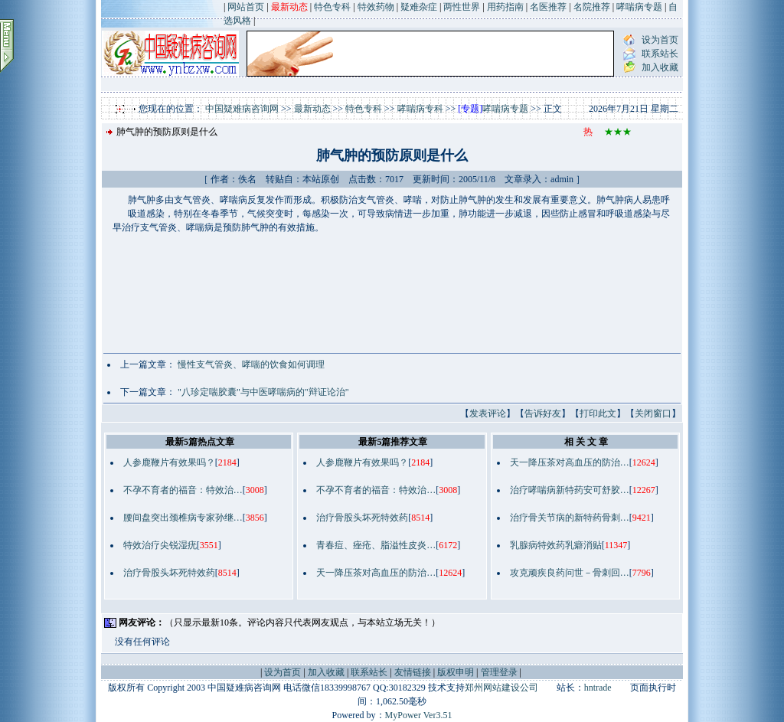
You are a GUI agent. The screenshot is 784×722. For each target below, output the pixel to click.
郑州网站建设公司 (501, 687)
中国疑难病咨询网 (242, 108)
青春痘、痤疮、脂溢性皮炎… (376, 545)
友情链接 (412, 672)
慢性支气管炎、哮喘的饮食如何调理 (251, 364)
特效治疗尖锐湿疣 (160, 545)
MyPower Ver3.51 (418, 715)
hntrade (598, 687)
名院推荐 (591, 7)
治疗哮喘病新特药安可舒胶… (569, 490)
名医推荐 (548, 7)
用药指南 (505, 7)
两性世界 (461, 7)
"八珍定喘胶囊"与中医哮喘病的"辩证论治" (263, 392)
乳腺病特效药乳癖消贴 (556, 545)
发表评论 (487, 413)
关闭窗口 (653, 413)
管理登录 (499, 672)
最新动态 (312, 108)
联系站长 (660, 53)
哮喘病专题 (639, 7)
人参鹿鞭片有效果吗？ (169, 462)
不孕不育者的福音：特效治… (183, 490)
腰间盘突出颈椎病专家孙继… (183, 517)
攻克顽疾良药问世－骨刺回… (569, 572)
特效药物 (376, 7)
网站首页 (245, 7)
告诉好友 (542, 413)
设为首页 (660, 39)
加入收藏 (660, 67)
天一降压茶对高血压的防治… (376, 572)
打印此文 (598, 413)
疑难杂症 (418, 7)
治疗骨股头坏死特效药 (169, 572)
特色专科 (332, 7)
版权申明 (455, 672)
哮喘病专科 (420, 108)
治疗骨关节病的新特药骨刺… (569, 517)
